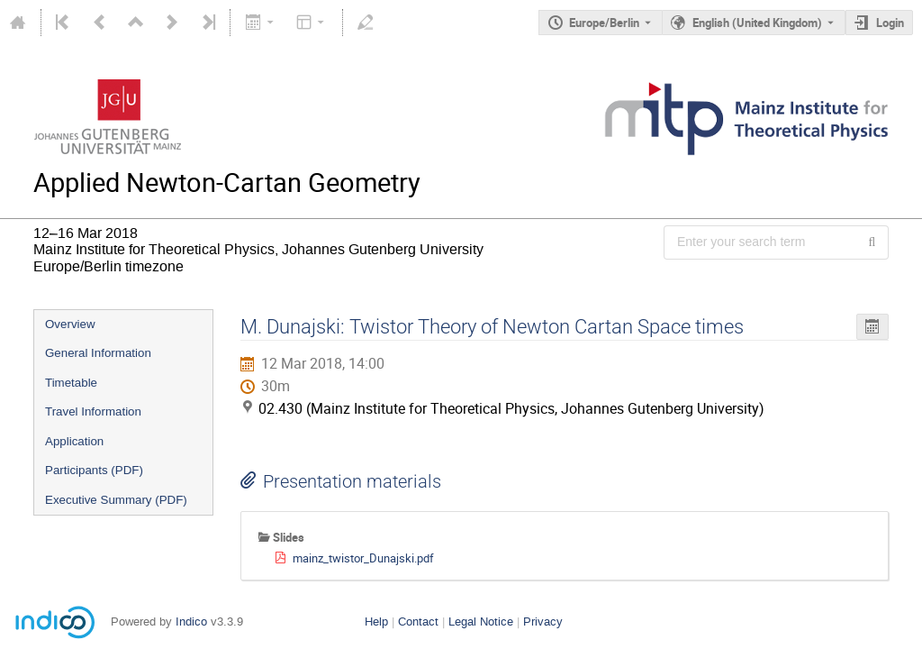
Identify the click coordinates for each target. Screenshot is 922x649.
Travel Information (93, 411)
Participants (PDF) (94, 470)
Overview (70, 324)
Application (74, 441)
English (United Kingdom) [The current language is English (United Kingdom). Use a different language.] (757, 22)
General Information (98, 353)
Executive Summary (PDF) (116, 500)
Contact (418, 621)
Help (376, 621)
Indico (191, 621)
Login (890, 22)
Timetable (71, 382)
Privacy (543, 621)
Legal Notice (480, 621)
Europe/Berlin (604, 22)
